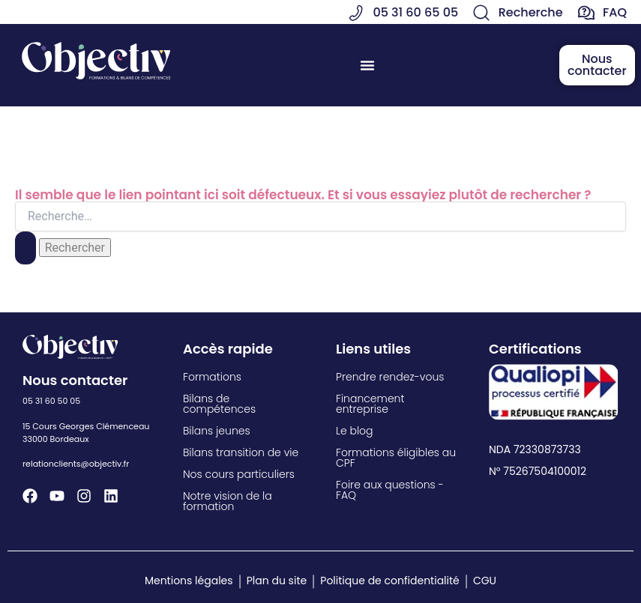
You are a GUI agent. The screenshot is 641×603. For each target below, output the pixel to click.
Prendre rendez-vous (390, 376)
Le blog (354, 430)
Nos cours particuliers (239, 474)
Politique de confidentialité (389, 580)
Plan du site (277, 580)
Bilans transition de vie (240, 452)
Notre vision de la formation (227, 501)
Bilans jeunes (216, 430)
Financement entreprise (370, 403)
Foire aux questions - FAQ (390, 490)
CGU (484, 580)
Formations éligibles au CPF (396, 457)
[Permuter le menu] (367, 65)
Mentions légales (189, 580)
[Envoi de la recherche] (25, 247)
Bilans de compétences (219, 403)
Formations (212, 376)
